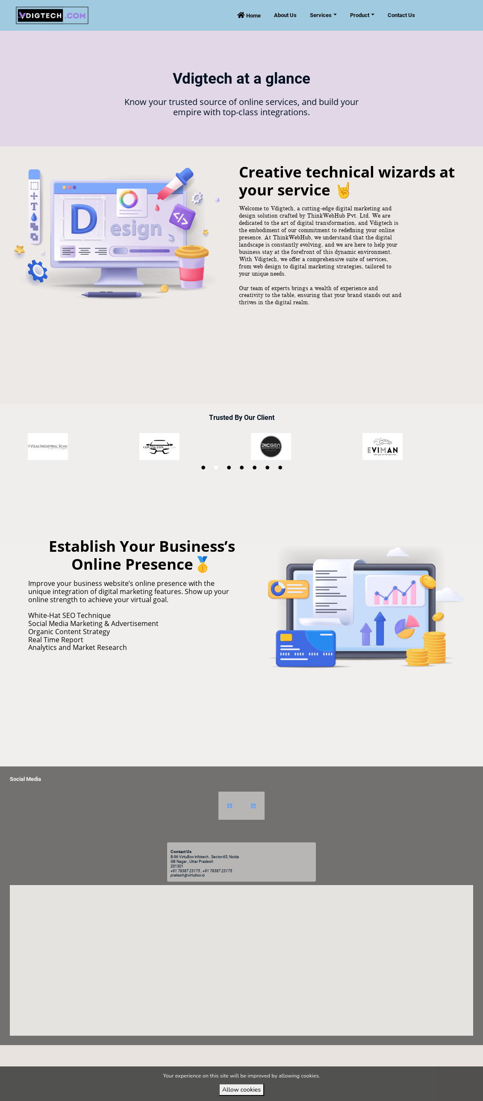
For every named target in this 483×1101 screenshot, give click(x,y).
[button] (241, 952)
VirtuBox (256, 1052)
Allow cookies (241, 1089)
